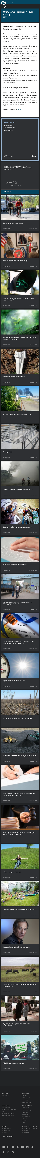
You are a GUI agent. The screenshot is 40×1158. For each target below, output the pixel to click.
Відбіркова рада (27, 1110)
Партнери (25, 1114)
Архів (23, 1122)
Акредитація (6, 1130)
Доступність (26, 1116)
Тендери (24, 1118)
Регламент (25, 1108)
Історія (24, 1120)
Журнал (5, 1093)
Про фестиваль (27, 1106)
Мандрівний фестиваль (29, 1128)
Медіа (4, 1126)
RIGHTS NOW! (26, 1098)
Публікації (5, 1095)
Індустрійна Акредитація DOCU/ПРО (9, 1108)
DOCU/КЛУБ (25, 1130)
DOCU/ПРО (25, 1100)
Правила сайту (7, 1136)
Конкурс (24, 1095)
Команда (24, 1112)
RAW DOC (5, 1111)
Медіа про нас (6, 1128)
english (12, 2)
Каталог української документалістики (8, 1114)
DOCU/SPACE (25, 1132)
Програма (25, 1093)
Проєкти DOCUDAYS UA (29, 1126)
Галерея (4, 1132)
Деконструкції (26, 1102)
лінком (20, 110)
